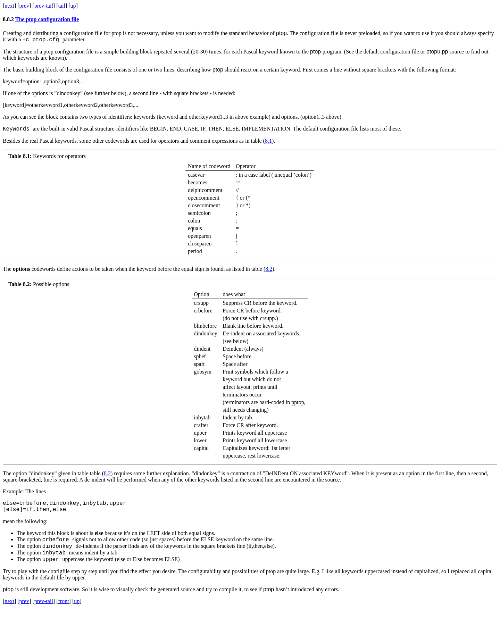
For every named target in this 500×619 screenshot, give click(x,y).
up (73, 6)
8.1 (268, 143)
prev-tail (43, 6)
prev (24, 6)
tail (61, 6)
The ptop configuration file (47, 19)
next (9, 6)
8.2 (268, 271)
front (63, 610)
